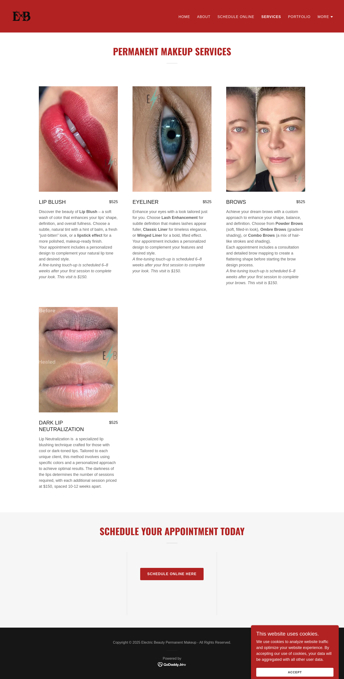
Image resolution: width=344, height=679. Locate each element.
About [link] (203, 17)
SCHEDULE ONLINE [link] (235, 17)
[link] (21, 16)
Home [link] (184, 17)
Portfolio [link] (299, 17)
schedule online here (172, 574)
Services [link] (271, 17)
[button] (325, 17)
